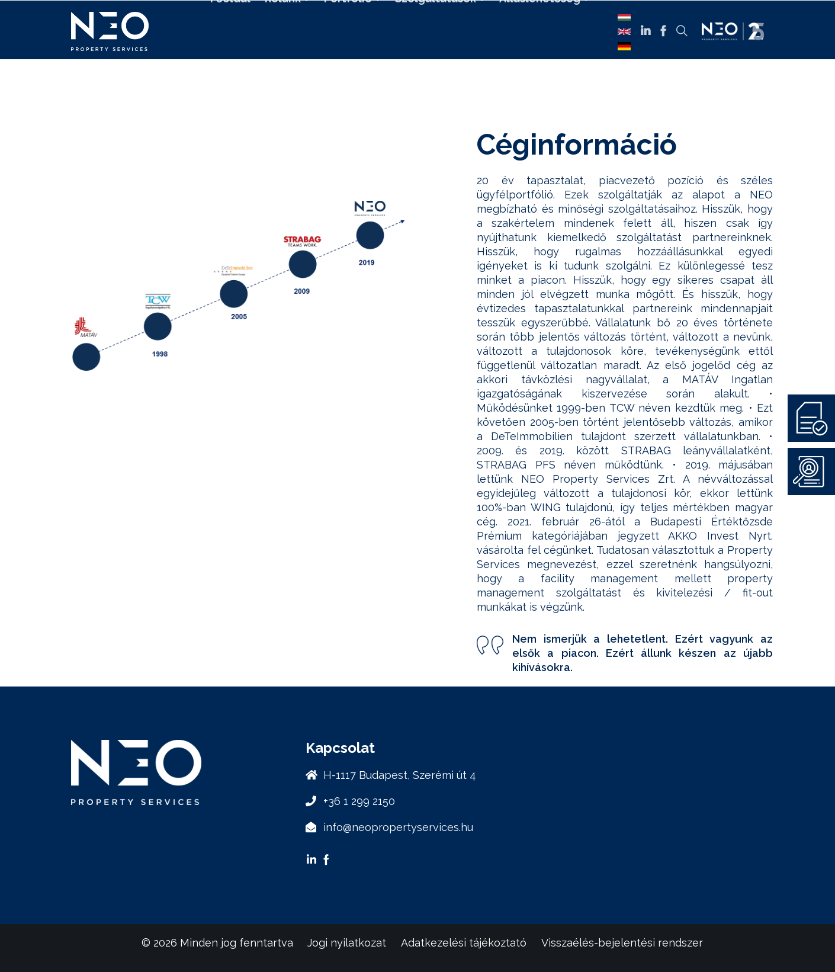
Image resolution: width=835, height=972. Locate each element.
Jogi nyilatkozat (346, 942)
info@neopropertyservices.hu (398, 827)
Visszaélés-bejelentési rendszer (622, 942)
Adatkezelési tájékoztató (463, 942)
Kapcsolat (405, 63)
